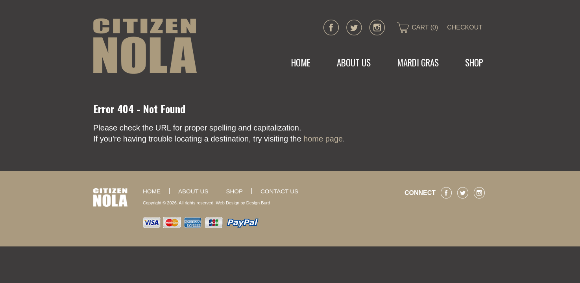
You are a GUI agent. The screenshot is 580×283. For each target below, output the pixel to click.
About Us (354, 62)
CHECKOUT (464, 27)
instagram (377, 27)
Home (300, 62)
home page (323, 138)
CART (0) (425, 27)
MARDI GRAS (418, 62)
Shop (474, 62)
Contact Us (279, 191)
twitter (354, 27)
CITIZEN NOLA (145, 46)
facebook (331, 27)
